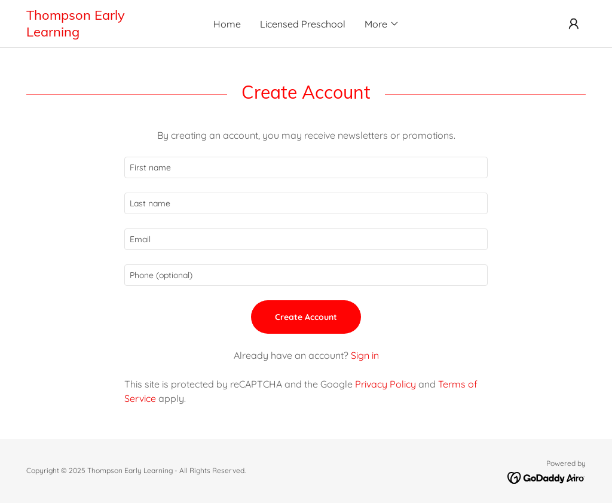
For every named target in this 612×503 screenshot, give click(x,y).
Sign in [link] (365, 355)
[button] (382, 24)
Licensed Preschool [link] (302, 24)
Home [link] (227, 24)
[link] (96, 33)
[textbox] (306, 167)
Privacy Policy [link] (385, 384)
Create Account (306, 317)
